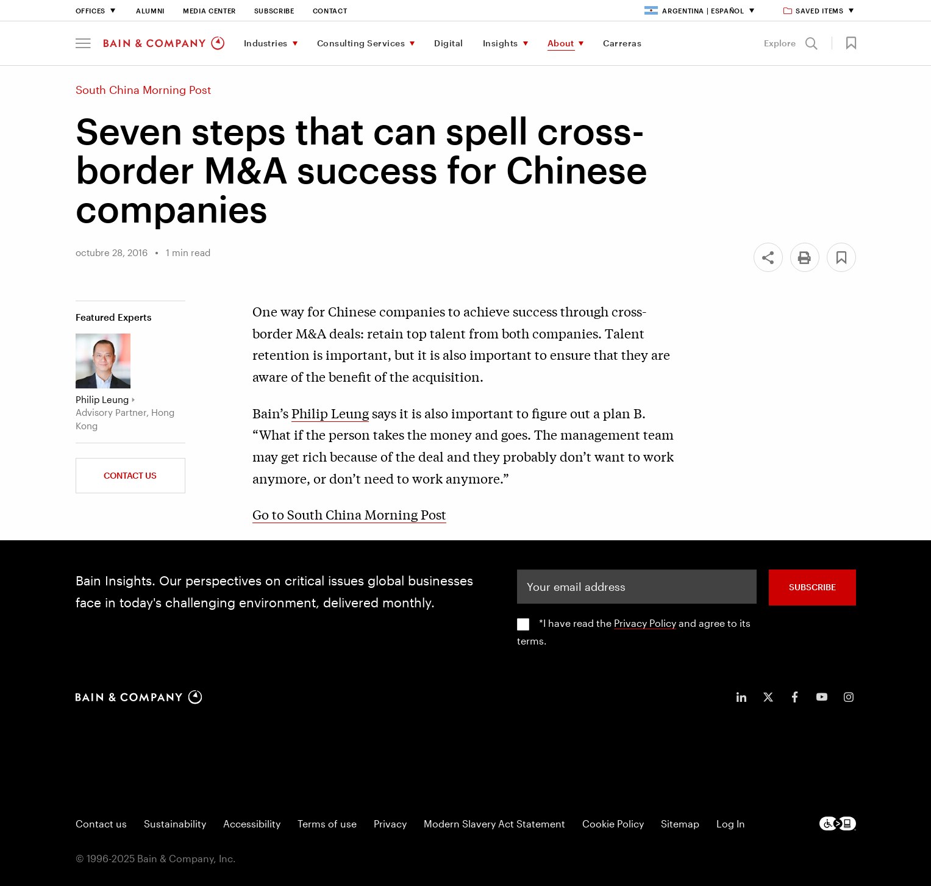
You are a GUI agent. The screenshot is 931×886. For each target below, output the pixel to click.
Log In (730, 823)
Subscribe (274, 11)
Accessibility (251, 823)
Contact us (101, 823)
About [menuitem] (561, 43)
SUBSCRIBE (812, 587)
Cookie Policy (613, 823)
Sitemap (680, 823)
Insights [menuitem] (500, 43)
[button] (83, 43)
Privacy (390, 823)
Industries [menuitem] (266, 43)
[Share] (768, 257)
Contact (330, 11)
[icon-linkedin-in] (741, 697)
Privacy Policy (645, 623)
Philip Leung (330, 412)
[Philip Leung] (103, 361)
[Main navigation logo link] (164, 43)
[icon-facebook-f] (795, 697)
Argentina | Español (694, 11)
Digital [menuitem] (448, 43)
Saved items (814, 11)
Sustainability (175, 823)
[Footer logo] (837, 823)
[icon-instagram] (848, 697)
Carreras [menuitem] (622, 43)
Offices (91, 11)
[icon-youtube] (822, 697)
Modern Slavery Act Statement (494, 823)
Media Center (209, 11)
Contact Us (130, 475)
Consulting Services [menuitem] (361, 43)
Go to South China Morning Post (349, 514)
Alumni (150, 11)
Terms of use (327, 823)
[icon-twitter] (768, 697)
